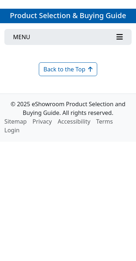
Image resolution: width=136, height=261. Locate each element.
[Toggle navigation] (68, 37)
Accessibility (74, 121)
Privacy (42, 121)
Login (12, 130)
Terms (104, 121)
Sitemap (15, 121)
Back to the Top (68, 69)
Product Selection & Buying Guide (68, 15)
